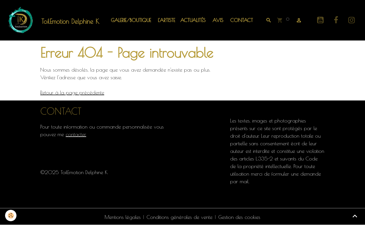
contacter (75, 134)
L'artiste (165, 20)
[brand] (53, 20)
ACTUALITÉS (193, 20)
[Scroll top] (355, 216)
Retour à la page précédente (72, 92)
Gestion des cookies (239, 217)
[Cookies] (10, 215)
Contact (240, 20)
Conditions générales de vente (179, 217)
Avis (217, 20)
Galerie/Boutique (131, 20)
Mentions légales (123, 217)
